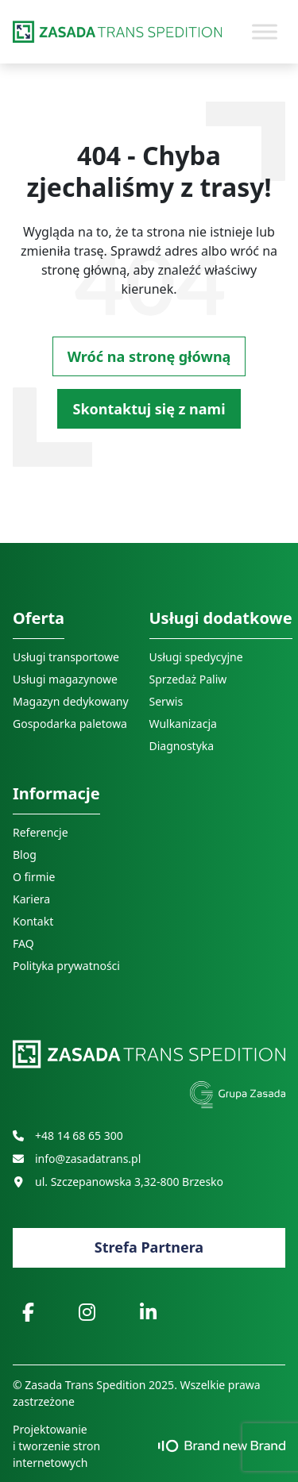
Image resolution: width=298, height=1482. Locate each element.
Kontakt (33, 921)
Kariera (31, 899)
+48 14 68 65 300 (68, 1135)
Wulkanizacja (183, 723)
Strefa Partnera (149, 1247)
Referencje (40, 832)
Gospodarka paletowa (70, 723)
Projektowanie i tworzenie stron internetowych (149, 1446)
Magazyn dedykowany (71, 701)
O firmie (34, 876)
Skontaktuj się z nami (148, 408)
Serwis (166, 701)
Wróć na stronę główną (149, 356)
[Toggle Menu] (264, 31)
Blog (25, 854)
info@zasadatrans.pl (77, 1158)
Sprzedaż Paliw (188, 679)
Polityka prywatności (66, 965)
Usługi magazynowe (65, 679)
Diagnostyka (182, 745)
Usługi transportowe (66, 656)
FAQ (23, 943)
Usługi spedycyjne (196, 656)
